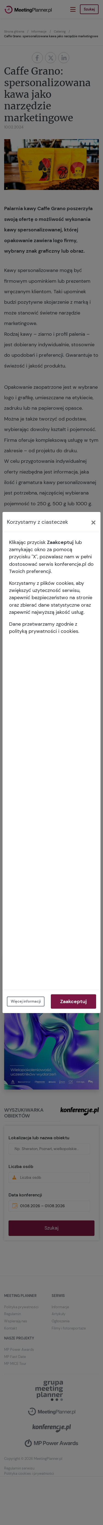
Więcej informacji (26, 1001)
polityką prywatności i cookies (43, 631)
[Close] (93, 522)
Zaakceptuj (73, 1001)
